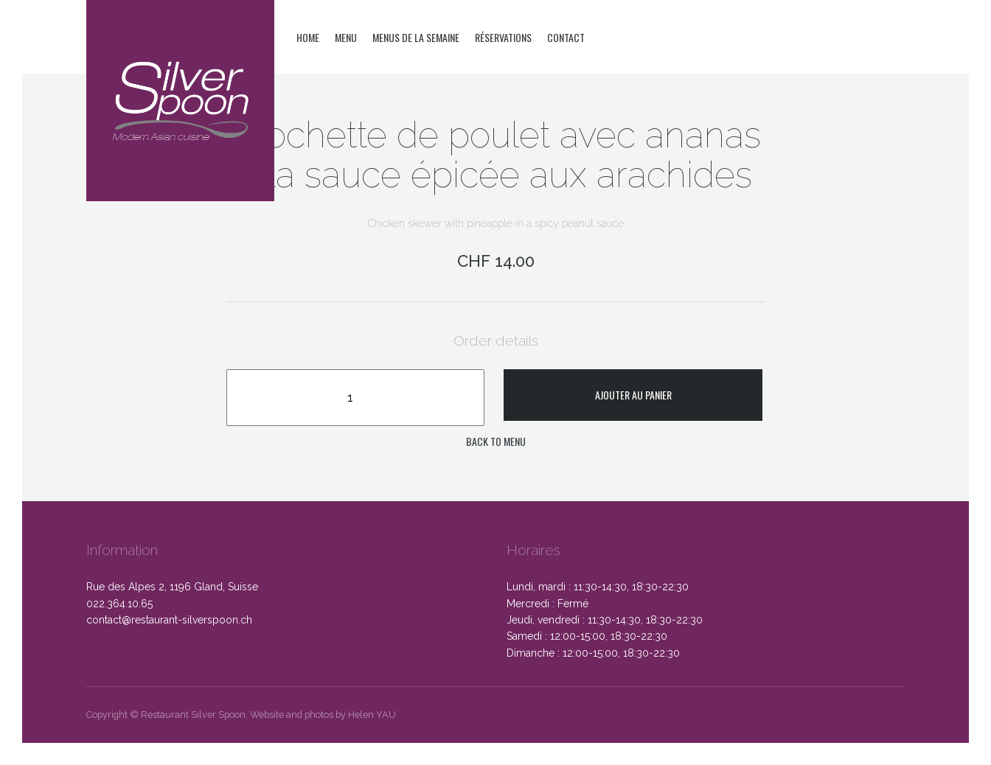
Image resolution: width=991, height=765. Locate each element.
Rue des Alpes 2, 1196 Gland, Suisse (172, 587)
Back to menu (496, 441)
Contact (566, 37)
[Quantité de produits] (355, 397)
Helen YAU (372, 714)
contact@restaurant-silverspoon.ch (169, 620)
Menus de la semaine (415, 37)
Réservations (503, 37)
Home (307, 37)
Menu (346, 37)
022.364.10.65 (119, 603)
